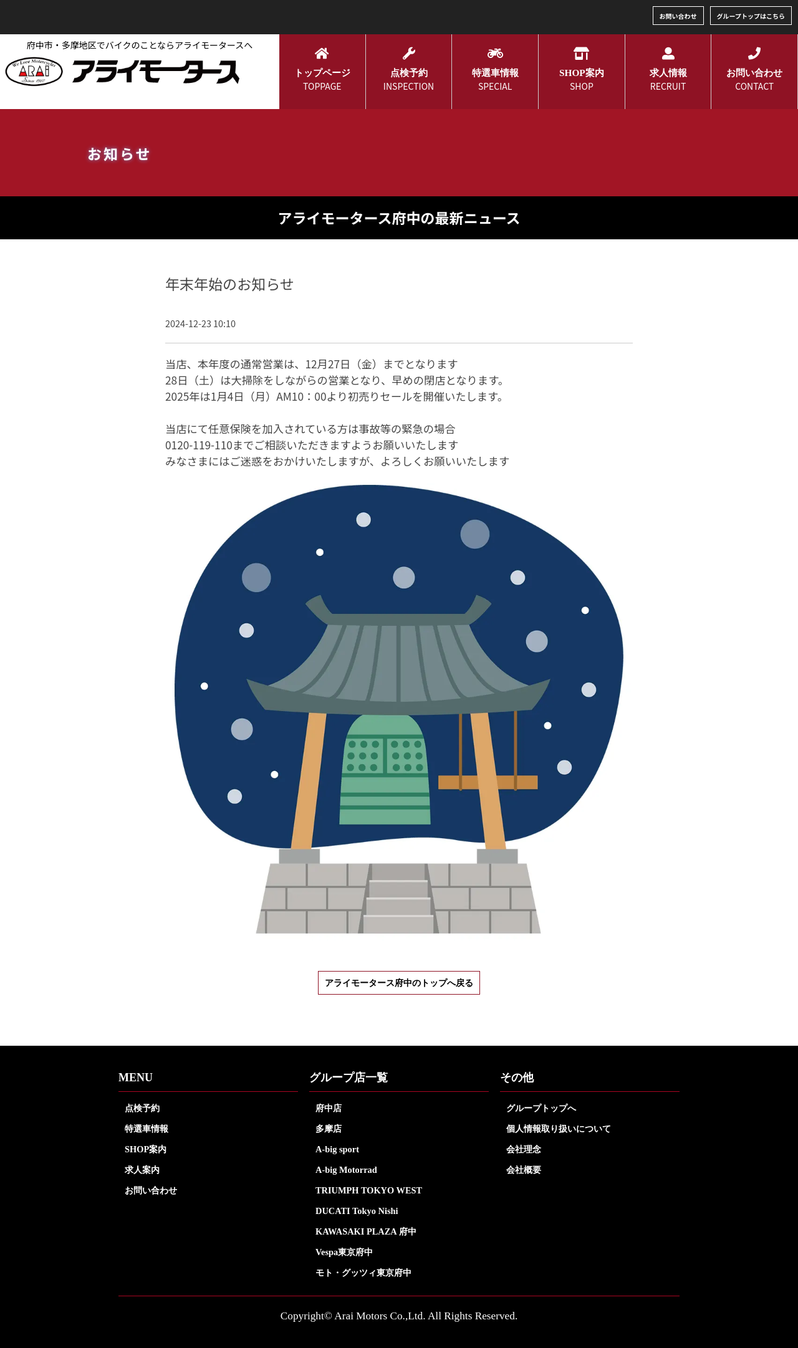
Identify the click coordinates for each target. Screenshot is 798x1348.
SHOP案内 (145, 1149)
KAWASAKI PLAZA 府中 (365, 1231)
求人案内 (142, 1170)
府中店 (328, 1108)
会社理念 (523, 1149)
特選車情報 (146, 1129)
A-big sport (337, 1149)
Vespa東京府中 (344, 1252)
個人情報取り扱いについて (558, 1129)
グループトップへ (541, 1108)
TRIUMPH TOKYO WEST (368, 1190)
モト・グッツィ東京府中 (363, 1273)
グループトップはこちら (751, 16)
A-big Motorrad (346, 1170)
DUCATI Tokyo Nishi (356, 1211)
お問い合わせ (678, 16)
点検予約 (142, 1108)
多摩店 (328, 1129)
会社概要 (523, 1170)
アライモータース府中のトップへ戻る (399, 983)
